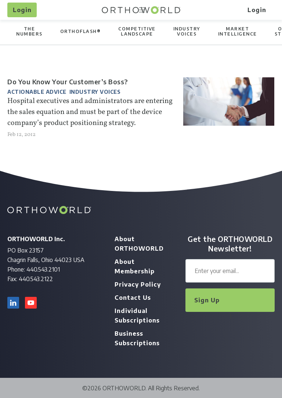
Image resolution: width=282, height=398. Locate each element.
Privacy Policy (138, 284)
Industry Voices (95, 92)
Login (22, 10)
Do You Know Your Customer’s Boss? (67, 81)
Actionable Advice (36, 92)
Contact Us (133, 297)
